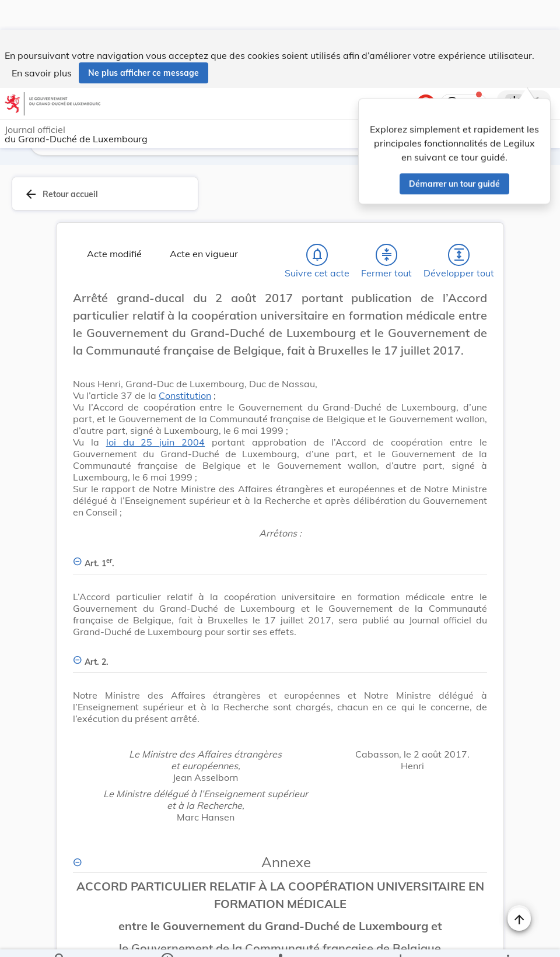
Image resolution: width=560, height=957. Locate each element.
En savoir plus (42, 43)
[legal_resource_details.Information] (167, 938)
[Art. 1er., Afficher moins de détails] (280, 527)
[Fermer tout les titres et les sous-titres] (387, 225)
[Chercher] (60, 938)
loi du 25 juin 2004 (155, 412)
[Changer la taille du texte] (519, 887)
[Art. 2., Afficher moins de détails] (280, 625)
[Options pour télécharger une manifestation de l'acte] (400, 938)
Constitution (185, 365)
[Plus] (507, 938)
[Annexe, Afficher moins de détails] (280, 832)
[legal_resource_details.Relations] (280, 938)
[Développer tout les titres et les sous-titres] (459, 225)
